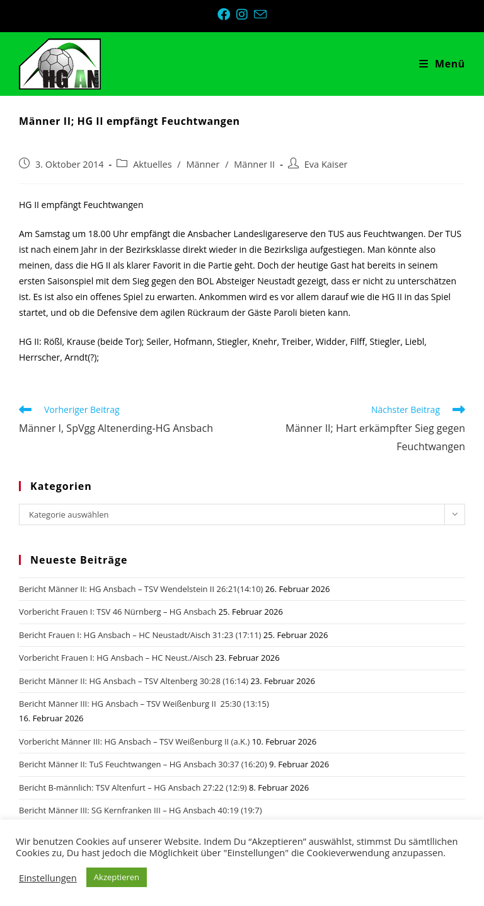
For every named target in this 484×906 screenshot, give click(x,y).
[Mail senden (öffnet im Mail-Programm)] (260, 14)
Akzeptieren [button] (116, 877)
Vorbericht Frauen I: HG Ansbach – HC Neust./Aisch (116, 657)
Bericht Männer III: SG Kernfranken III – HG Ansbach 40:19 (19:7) (140, 810)
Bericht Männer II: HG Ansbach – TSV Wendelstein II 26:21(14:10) (141, 589)
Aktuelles (152, 164)
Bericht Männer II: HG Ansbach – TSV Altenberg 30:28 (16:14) (133, 681)
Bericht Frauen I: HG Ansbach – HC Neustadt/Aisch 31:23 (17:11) (140, 635)
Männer (202, 164)
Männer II (254, 164)
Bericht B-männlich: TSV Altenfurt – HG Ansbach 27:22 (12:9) (133, 787)
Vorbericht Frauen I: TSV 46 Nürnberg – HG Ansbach (117, 611)
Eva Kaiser (326, 164)
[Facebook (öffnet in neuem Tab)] (226, 14)
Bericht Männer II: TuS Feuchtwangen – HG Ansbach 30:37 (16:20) (143, 764)
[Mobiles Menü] (442, 63)
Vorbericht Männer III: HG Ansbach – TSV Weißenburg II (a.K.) (134, 741)
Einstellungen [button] (48, 877)
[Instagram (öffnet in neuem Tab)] (245, 14)
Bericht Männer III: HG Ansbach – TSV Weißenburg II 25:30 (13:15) (144, 703)
